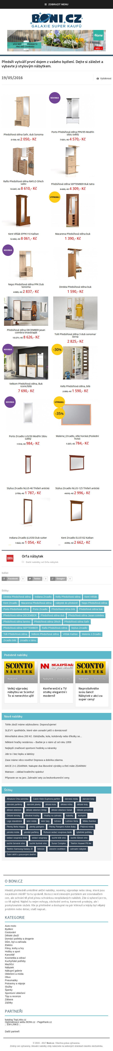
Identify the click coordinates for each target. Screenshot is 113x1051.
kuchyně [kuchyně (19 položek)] (82, 815)
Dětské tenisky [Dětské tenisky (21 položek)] (13, 815)
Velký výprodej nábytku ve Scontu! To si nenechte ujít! (21, 692)
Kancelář (9, 954)
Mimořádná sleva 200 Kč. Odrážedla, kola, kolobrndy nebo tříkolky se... (43, 736)
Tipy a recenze (13, 996)
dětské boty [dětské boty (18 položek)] (82, 804)
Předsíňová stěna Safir (76, 621)
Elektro (8, 945)
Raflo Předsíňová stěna (54, 628)
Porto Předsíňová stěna (16, 609)
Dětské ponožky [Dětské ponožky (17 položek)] (84, 810)
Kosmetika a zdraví (15, 958)
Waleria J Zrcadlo (91, 634)
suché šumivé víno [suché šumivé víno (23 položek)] (38, 843)
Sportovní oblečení (15, 993)
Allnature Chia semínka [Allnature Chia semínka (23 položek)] (17, 799)
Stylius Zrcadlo (79, 628)
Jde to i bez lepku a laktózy (19, 754)
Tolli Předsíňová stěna (15, 634)
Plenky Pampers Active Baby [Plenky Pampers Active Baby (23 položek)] (62, 827)
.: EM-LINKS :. (12, 1024)
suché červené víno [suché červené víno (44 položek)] (16, 843)
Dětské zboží (12, 935)
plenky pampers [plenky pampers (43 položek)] (36, 827)
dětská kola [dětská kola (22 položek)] (50, 804)
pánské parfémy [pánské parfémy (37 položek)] (31, 832)
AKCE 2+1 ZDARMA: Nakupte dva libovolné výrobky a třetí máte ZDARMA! (45, 766)
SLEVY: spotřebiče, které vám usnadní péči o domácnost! (36, 730)
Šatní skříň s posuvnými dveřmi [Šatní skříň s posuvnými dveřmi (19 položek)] (21, 854)
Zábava (9, 999)
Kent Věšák (91, 596)
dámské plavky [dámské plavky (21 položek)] (34, 804)
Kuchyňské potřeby (15, 961)
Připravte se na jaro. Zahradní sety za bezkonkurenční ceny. (37, 777)
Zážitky (9, 1002)
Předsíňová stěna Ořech (47, 621)
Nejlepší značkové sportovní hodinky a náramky (31, 748)
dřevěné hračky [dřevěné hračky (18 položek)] (32, 815)
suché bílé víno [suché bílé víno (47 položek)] (59, 838)
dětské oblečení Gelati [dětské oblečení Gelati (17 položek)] (61, 810)
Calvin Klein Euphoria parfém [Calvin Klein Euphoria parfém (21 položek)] (46, 799)
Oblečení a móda (14, 974)
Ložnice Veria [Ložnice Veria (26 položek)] (72, 821)
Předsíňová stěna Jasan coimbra (86, 615)
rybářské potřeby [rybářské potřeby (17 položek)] (84, 832)
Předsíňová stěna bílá (63, 609)
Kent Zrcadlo (10, 603)
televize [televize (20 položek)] (40, 849)
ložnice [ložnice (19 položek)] (57, 821)
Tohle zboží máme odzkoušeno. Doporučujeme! (30, 724)
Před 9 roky (98, 679)
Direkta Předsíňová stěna (17, 596)
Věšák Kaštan (70, 634)
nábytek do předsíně (67, 603)
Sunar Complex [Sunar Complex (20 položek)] (59, 843)
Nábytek (13, 678)
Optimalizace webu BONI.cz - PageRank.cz (28, 1022)
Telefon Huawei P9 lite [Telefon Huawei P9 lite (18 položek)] (81, 843)
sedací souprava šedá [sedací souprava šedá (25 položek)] (17, 838)
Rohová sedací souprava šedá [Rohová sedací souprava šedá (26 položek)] (57, 832)
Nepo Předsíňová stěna (94, 603)
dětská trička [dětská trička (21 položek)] (66, 804)
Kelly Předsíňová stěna (68, 596)
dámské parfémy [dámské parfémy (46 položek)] (14, 804)
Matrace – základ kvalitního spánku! (24, 771)
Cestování (10, 932)
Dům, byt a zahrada (15, 942)
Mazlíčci (9, 964)
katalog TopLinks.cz (15, 1019)
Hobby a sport (12, 951)
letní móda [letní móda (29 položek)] (31, 821)
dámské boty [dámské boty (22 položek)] (88, 799)
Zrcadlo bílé (9, 640)
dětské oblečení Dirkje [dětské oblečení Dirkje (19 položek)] (36, 810)
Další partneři (12, 1031)
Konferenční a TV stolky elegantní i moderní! (55, 692)
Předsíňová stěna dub (52, 615)
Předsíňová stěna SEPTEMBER (20, 628)
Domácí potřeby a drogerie (19, 938)
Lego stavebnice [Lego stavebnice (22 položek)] (14, 821)
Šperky (8, 990)
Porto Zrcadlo (40, 609)
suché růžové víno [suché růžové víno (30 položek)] (79, 838)
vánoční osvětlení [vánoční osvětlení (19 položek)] (57, 849)
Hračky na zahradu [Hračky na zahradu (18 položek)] (52, 815)
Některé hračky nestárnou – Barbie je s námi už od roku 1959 (38, 742)
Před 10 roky (26, 679)
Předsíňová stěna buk (91, 609)
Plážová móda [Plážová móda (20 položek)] (86, 827)
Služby (8, 986)
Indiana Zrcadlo (43, 596)
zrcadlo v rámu (28, 640)
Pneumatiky (11, 980)
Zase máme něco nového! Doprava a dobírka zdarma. (34, 760)
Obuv (8, 977)
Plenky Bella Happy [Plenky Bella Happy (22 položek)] (16, 827)
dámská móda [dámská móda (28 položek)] (71, 799)
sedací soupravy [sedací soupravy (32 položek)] (39, 838)
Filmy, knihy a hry (14, 948)
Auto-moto (10, 926)
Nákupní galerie (13, 970)
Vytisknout (104, 78)
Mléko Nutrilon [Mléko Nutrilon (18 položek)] (89, 821)
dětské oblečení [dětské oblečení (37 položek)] (14, 810)
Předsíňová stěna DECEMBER (20, 615)
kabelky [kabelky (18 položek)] (69, 815)
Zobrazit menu (56, 4)
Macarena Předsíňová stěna (36, 603)
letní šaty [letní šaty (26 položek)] (45, 821)
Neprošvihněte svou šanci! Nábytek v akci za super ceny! (90, 694)
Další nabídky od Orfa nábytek (40, 562)
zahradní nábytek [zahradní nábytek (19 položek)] (78, 849)
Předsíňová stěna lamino (16, 621)
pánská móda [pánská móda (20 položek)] (13, 832)
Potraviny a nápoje (15, 983)
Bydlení (9, 929)
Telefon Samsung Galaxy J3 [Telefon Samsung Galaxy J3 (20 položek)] (20, 849)
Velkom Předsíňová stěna (45, 634)
